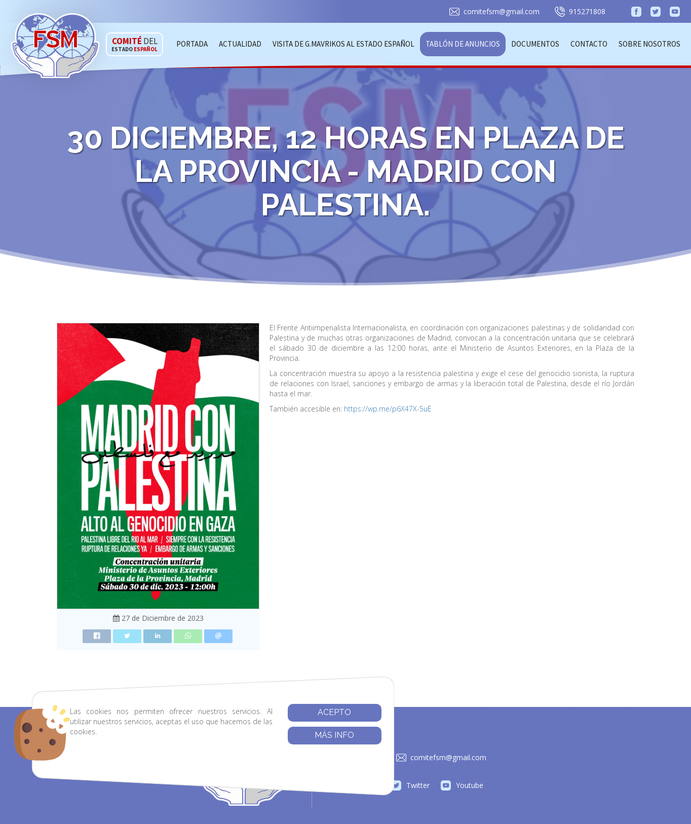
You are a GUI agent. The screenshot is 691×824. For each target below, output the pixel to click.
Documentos (535, 44)
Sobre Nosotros (649, 44)
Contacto (588, 44)
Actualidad (240, 44)
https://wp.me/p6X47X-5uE (388, 409)
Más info (289, 735)
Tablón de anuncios (463, 44)
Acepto (289, 712)
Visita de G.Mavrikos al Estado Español (343, 44)
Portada (192, 44)
